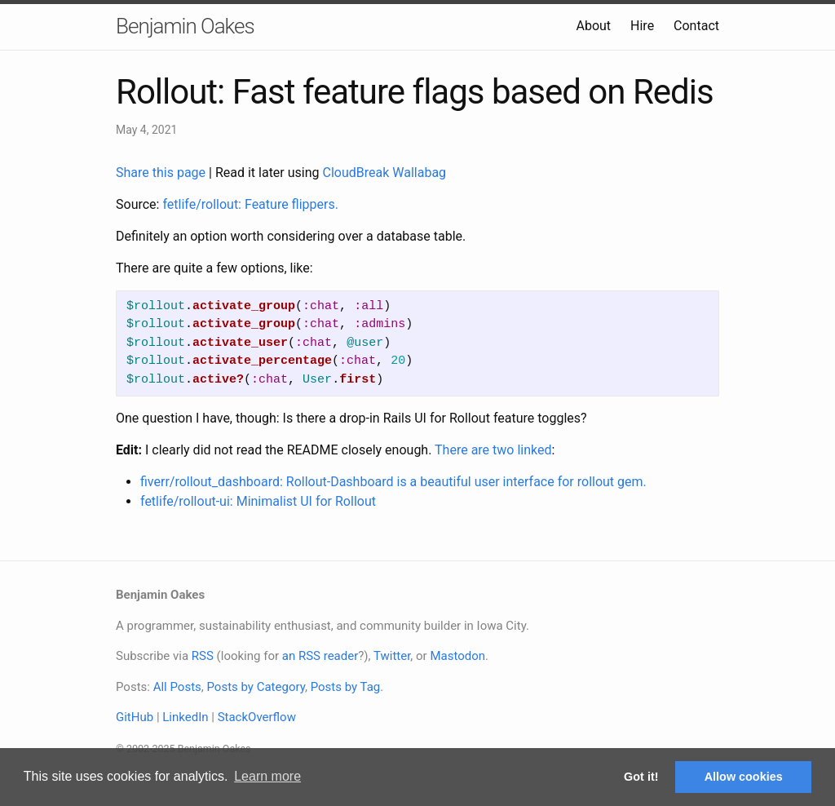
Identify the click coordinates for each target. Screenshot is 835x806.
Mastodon (457, 656)
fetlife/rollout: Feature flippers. (250, 204)
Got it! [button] (641, 776)
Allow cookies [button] (744, 776)
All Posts (177, 687)
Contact (696, 25)
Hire (642, 25)
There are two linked (493, 450)
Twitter (391, 656)
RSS (203, 656)
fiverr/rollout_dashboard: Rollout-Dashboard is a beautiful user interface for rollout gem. (393, 481)
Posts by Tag (346, 687)
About (593, 25)
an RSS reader (320, 656)
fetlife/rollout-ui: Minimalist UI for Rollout (258, 501)
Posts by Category (255, 687)
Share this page (162, 172)
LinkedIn (185, 717)
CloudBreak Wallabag (385, 172)
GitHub (134, 717)
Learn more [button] (267, 776)
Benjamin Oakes (185, 26)
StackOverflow (257, 717)
